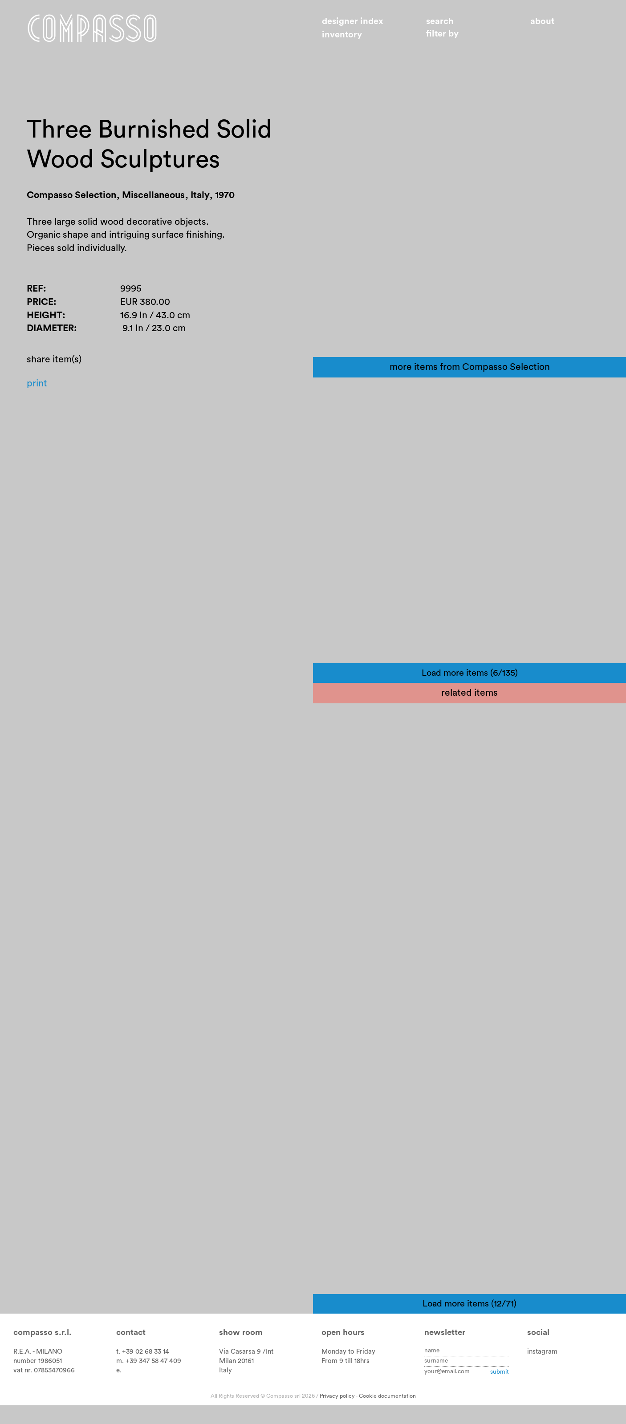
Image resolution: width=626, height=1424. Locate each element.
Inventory (342, 34)
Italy (225, 1389)
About (542, 21)
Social (538, 1351)
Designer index (352, 21)
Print (37, 383)
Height (44, 315)
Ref (35, 288)
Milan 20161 (236, 1380)
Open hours (343, 1351)
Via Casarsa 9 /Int (246, 1370)
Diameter (50, 328)
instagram (542, 1370)
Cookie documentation (387, 1415)
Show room (241, 1351)
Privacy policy (337, 1415)
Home (92, 28)
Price (40, 302)
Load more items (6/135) (470, 692)
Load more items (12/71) (469, 1323)
